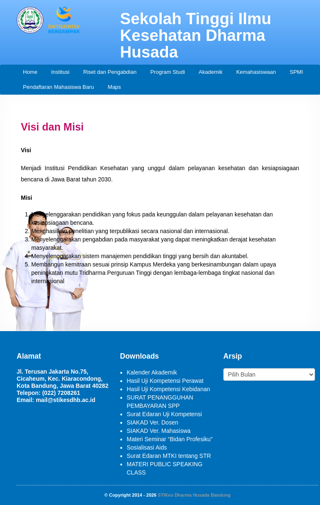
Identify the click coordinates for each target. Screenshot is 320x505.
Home (30, 72)
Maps (114, 87)
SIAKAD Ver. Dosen (152, 422)
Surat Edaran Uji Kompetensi (164, 414)
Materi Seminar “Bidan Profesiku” (169, 439)
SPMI (296, 72)
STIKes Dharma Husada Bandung (194, 494)
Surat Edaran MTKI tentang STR (169, 455)
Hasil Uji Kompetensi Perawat (165, 380)
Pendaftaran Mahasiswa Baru (58, 87)
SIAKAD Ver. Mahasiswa (158, 430)
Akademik (210, 72)
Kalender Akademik (152, 372)
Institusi (60, 72)
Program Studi (167, 72)
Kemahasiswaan (256, 72)
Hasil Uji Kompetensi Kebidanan (168, 389)
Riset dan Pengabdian (110, 72)
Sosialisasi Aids (147, 447)
